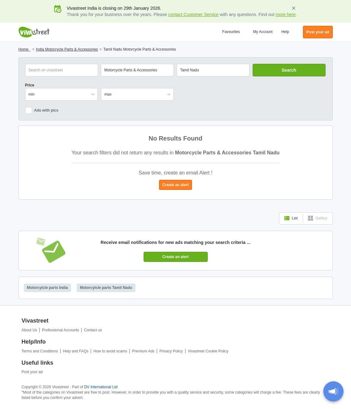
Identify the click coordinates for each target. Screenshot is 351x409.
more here (286, 14)
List (291, 218)
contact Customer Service (193, 14)
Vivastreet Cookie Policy (208, 351)
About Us (29, 330)
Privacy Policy (171, 351)
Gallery (317, 218)
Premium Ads (143, 351)
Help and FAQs (75, 351)
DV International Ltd (101, 387)
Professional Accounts (60, 330)
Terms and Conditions (40, 351)
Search (289, 70)
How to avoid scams (110, 351)
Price (29, 85)
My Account (262, 32)
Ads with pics (41, 110)
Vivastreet (34, 32)
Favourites (231, 32)
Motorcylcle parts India (47, 287)
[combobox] (213, 70)
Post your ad (32, 372)
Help (285, 32)
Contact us (93, 330)
